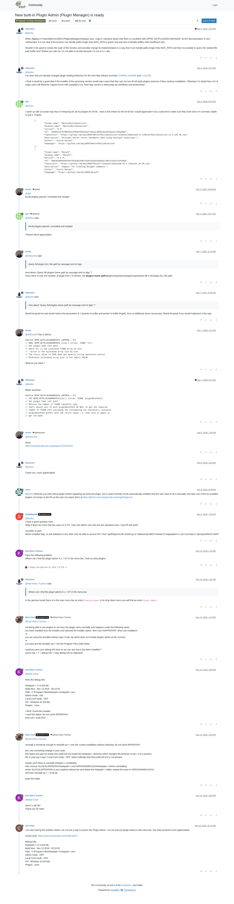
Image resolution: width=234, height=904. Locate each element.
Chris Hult (30, 826)
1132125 (145, 75)
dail (27, 102)
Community (35, 5)
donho (28, 189)
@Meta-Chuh (31, 674)
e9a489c (132, 75)
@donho (29, 33)
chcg (27, 490)
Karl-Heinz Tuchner (34, 551)
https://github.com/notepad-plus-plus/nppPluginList (107, 497)
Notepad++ (126, 885)
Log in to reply (209, 21)
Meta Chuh (30, 617)
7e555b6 (122, 75)
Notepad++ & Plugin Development (30, 21)
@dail (36, 189)
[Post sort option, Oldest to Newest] (197, 21)
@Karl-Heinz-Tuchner (36, 583)
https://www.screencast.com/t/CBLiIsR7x (57, 836)
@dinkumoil (31, 256)
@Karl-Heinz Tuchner (60, 617)
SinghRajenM (31, 514)
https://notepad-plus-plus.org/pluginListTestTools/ (49, 446)
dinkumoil (29, 29)
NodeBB (114, 890)
